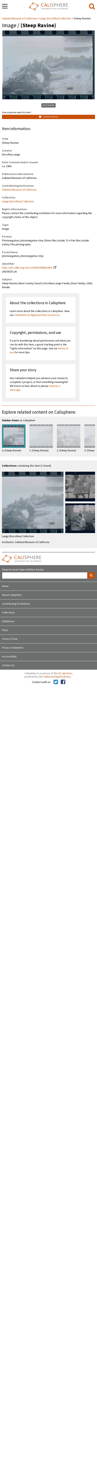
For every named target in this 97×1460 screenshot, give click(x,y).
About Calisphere (12, 595)
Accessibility (9, 657)
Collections (8, 613)
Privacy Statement (12, 648)
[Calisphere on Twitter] (55, 682)
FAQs (5, 630)
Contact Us (8, 665)
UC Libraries (65, 673)
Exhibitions (8, 621)
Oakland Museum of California (19, 19)
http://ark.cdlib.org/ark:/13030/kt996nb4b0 (27, 268)
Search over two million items (23, 569)
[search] (92, 6)
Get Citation (48, 105)
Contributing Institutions (16, 604)
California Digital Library (57, 677)
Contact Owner (48, 116)
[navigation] (5, 6)
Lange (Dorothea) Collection (55, 19)
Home (5, 586)
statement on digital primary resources (37, 315)
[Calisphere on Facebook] (63, 682)
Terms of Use (9, 639)
